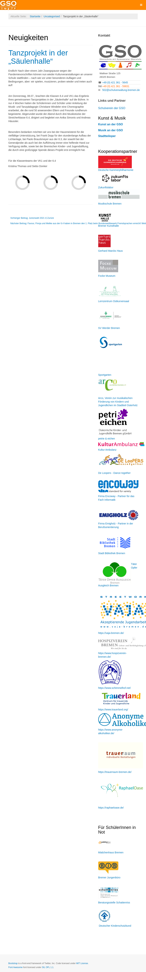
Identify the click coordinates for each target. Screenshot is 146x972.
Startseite (35, 16)
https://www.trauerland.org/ (113, 709)
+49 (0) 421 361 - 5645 (115, 82)
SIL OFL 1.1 (48, 967)
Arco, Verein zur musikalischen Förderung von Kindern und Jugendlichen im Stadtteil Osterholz (118, 402)
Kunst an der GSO (110, 124)
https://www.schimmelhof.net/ (114, 687)
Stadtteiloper (107, 136)
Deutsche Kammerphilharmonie (115, 170)
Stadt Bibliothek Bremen (111, 553)
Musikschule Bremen (110, 203)
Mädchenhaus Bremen (111, 852)
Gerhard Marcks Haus (110, 250)
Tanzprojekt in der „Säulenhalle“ (38, 57)
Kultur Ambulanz (107, 449)
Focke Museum (106, 275)
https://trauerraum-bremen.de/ (115, 772)
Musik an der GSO (110, 130)
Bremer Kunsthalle (108, 225)
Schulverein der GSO (111, 108)
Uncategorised (52, 16)
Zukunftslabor (105, 187)
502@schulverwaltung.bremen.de (121, 90)
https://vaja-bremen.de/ (111, 633)
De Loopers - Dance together (114, 473)
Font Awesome (15, 967)
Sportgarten (104, 374)
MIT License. (82, 963)
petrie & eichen (106, 438)
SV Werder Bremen (109, 328)
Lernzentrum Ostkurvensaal (113, 301)
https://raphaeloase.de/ (111, 807)
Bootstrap (13, 963)
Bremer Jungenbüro (109, 877)
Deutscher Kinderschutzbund (115, 925)
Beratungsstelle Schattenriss (114, 902)
